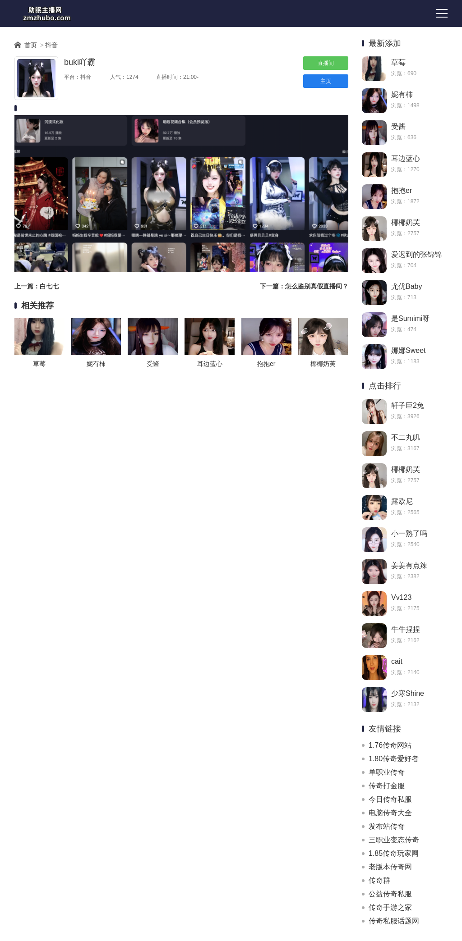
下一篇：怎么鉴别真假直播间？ (304, 286)
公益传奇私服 (390, 894)
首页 (30, 45)
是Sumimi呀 (410, 318)
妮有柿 (402, 94)
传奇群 (379, 880)
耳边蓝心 (405, 158)
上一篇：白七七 (36, 286)
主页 (325, 81)
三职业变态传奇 (394, 840)
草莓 (398, 62)
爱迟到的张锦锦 (416, 254)
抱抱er (401, 190)
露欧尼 (402, 501)
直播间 (326, 63)
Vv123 (401, 597)
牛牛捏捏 (405, 629)
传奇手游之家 (390, 907)
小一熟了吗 (409, 533)
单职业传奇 (387, 772)
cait (396, 661)
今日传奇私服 (390, 799)
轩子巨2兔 (407, 405)
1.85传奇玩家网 (394, 853)
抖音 (51, 45)
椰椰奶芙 (405, 222)
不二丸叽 (405, 437)
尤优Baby (406, 286)
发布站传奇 (387, 826)
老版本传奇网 (390, 867)
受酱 (398, 126)
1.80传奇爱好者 (394, 759)
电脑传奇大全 (390, 813)
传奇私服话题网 (394, 921)
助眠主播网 (46, 14)
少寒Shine (407, 693)
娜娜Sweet (408, 350)
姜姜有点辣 (409, 565)
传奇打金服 (387, 786)
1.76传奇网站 (390, 745)
